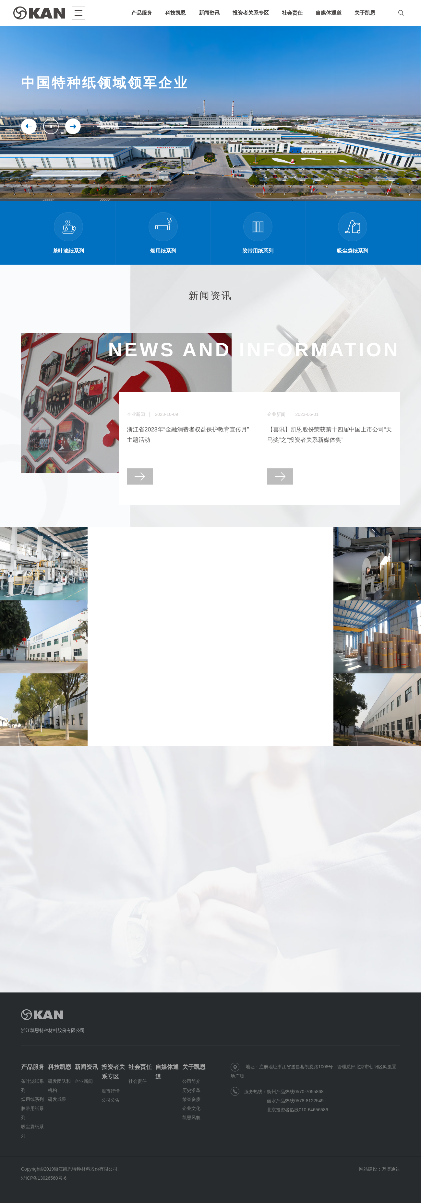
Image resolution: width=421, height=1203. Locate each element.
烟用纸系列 (32, 1099)
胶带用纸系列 (32, 1113)
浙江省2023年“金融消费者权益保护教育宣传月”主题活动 (188, 434)
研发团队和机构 (59, 1086)
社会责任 (140, 1067)
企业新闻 (84, 1081)
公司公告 (111, 1100)
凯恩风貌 (191, 1117)
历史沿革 (191, 1090)
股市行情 (111, 1091)
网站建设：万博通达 (379, 1169)
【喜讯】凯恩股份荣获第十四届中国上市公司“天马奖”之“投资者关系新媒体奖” (329, 434)
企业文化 (191, 1108)
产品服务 (32, 1067)
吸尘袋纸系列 (32, 1131)
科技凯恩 (59, 1067)
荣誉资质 (191, 1099)
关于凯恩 (194, 1067)
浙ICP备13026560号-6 (43, 1178)
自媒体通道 (167, 1072)
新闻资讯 (86, 1067)
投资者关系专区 (113, 1072)
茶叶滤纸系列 (32, 1086)
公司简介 (191, 1081)
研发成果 (57, 1099)
